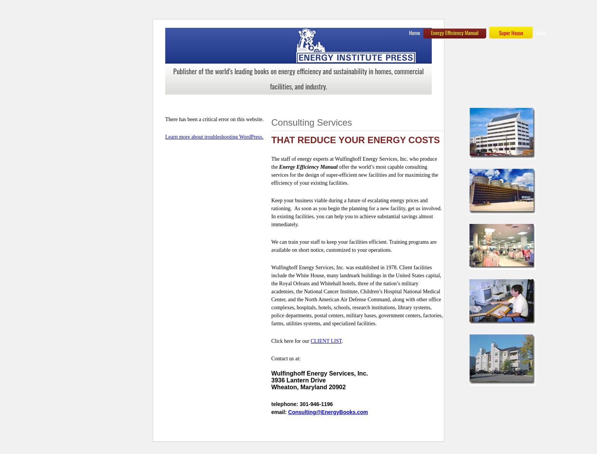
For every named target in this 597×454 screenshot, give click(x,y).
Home (414, 33)
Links (541, 33)
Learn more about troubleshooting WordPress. (214, 137)
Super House (511, 33)
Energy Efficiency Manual (455, 33)
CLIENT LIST (326, 341)
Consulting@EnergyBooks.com (328, 412)
